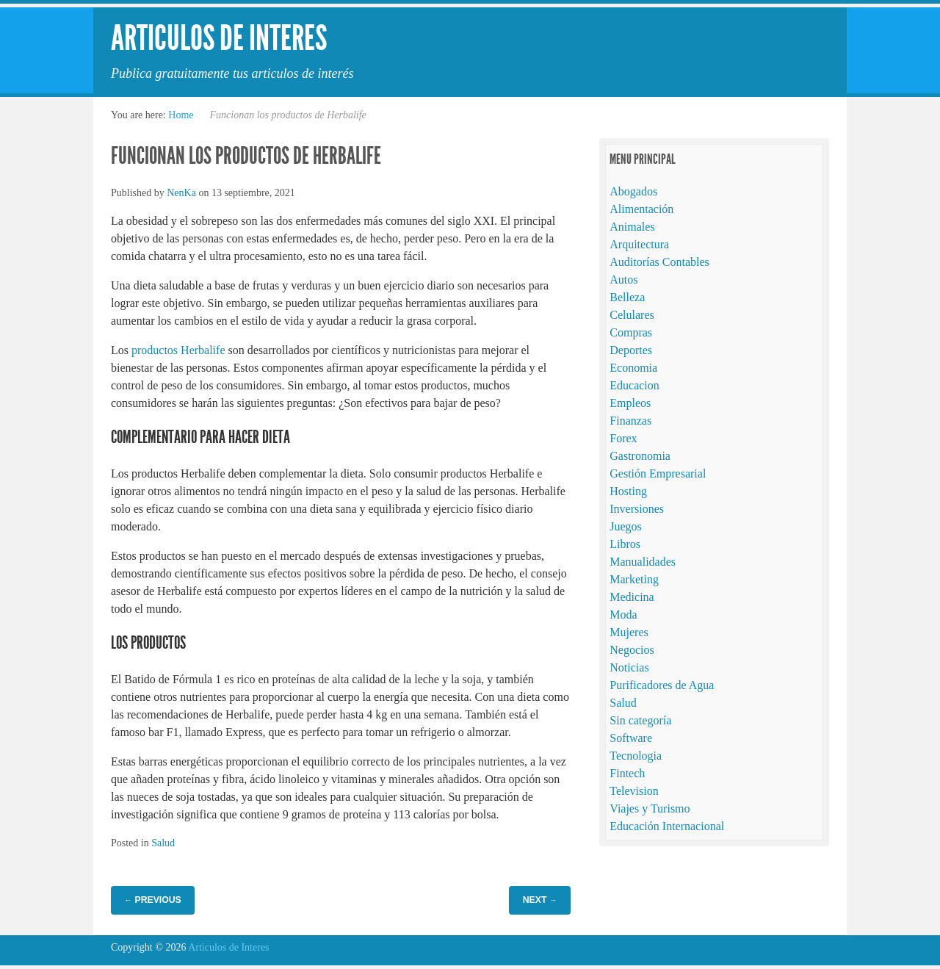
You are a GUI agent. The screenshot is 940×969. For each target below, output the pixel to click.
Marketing (634, 579)
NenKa (181, 192)
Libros (625, 544)
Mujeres (629, 632)
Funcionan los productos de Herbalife (246, 156)
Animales (632, 226)
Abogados (633, 191)
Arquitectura (639, 244)
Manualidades (643, 561)
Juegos (626, 526)
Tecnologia (636, 755)
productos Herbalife (178, 350)
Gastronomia (640, 456)
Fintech (627, 773)
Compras (631, 332)
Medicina (632, 597)
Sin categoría (640, 720)
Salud (163, 843)
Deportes (631, 350)
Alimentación (641, 209)
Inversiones (637, 508)
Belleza (627, 297)
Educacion (634, 385)
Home (180, 114)
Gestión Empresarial (658, 473)
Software (631, 738)
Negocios (632, 650)
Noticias (629, 667)
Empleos (630, 403)
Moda (623, 614)
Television (634, 791)
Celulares (632, 315)
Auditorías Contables (659, 262)
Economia (633, 367)
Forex (623, 438)
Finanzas (630, 420)
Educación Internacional (667, 826)
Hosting (628, 491)
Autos (623, 279)
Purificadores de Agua (662, 685)
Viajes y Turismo (650, 808)
